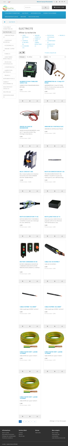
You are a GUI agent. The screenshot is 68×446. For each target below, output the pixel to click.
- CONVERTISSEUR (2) (8, 67)
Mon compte (55, 432)
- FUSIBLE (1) (6, 54)
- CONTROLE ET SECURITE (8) (7, 41)
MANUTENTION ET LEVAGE (11, 16)
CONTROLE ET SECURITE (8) (25, 42)
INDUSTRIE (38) (7, 92)
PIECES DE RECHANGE (34, 16)
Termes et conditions (7, 438)
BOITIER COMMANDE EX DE (28, 262)
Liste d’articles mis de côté (58, 438)
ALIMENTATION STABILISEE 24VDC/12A (29, 82)
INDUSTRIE (23, 16)
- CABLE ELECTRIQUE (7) (8, 36)
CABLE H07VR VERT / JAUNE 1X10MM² (28, 352)
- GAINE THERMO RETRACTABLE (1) (7, 58)
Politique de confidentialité (9, 436)
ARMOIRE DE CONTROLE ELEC (54, 126)
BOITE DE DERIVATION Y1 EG (29, 216)
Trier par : (22, 57)
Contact (21, 432)
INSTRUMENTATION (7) (9, 78)
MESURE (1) (62, 35)
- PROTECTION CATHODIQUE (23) (7, 63)
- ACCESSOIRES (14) (8, 45)
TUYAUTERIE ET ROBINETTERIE (12, 13)
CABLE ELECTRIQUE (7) (25, 37)
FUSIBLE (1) (37, 39)
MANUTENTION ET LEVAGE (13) (7, 87)
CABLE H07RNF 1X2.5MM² (28, 307)
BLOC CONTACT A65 (26, 171)
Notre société (5, 432)
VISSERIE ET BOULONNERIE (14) (8, 82)
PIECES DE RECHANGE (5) (8, 96)
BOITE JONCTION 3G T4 (52, 216)
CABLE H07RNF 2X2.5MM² (53, 307)
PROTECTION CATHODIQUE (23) (50, 37)
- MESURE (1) (6, 75)
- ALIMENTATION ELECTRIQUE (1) (7, 71)
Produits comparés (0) (50, 53)
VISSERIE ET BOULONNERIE (49, 13)
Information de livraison (8, 434)
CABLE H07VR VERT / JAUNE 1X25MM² (28, 397)
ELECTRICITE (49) (7, 32)
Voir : (46, 57)
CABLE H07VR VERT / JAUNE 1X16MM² (53, 352)
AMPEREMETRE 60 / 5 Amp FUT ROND (54, 82)
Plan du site (22, 436)
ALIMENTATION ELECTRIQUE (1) (51, 46)
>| (34, 421)
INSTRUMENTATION (36, 13)
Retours (21, 434)
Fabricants (38, 432)
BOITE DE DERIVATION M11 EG (54, 171)
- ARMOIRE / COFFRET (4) (9, 49)
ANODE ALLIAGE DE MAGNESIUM (26, 127)
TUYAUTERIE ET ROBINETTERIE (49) (7, 28)
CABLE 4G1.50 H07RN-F (52, 262)
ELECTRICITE (25, 13)
